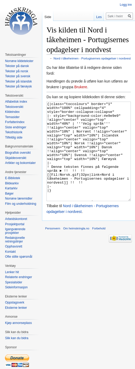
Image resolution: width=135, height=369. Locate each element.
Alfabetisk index (16, 101)
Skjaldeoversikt (15, 158)
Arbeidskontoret (16, 219)
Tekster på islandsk (18, 81)
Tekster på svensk (17, 76)
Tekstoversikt (14, 107)
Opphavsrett (13, 246)
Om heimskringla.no (76, 248)
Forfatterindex (14, 122)
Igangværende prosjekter (15, 231)
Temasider (12, 117)
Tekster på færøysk (18, 86)
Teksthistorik (13, 132)
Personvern (52, 248)
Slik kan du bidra (16, 338)
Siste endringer (15, 127)
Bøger (9, 193)
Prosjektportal (14, 224)
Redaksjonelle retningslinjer (15, 239)
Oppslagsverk (14, 302)
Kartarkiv (11, 188)
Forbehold (98, 248)
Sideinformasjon (16, 287)
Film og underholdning (20, 204)
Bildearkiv (12, 183)
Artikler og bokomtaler (20, 163)
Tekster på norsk (16, 71)
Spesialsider (13, 282)
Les (99, 17)
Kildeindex (12, 112)
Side (47, 17)
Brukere (80, 87)
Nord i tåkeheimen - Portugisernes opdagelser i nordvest (92, 58)
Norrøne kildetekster (19, 61)
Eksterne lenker (16, 308)
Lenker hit (12, 272)
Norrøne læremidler (18, 198)
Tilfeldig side (13, 137)
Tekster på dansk (17, 66)
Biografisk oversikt (17, 153)
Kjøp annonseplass (18, 323)
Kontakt (10, 252)
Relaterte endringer (18, 277)
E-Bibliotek (12, 178)
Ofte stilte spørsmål (18, 256)
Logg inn (126, 5)
